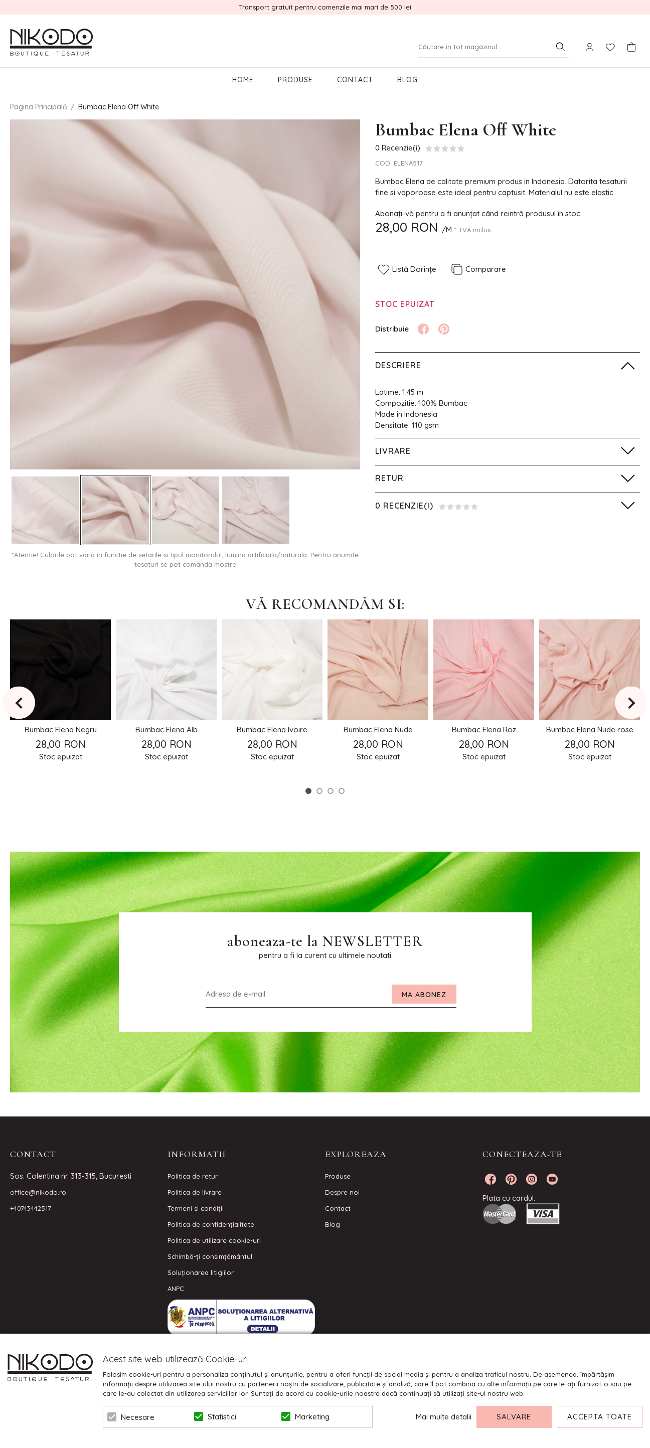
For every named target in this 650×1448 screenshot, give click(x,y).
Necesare (137, 1417)
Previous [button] (19, 703)
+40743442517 (30, 1208)
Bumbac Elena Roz (484, 729)
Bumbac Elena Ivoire (272, 729)
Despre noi (342, 1192)
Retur (389, 478)
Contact (355, 79)
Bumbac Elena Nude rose (589, 729)
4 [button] (342, 791)
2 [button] (319, 791)
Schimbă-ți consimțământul (210, 1256)
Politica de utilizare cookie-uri (214, 1240)
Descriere (398, 365)
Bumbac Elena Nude (378, 729)
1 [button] (308, 791)
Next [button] (631, 703)
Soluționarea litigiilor (201, 1272)
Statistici (222, 1416)
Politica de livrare (195, 1192)
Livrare (393, 451)
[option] (185, 294)
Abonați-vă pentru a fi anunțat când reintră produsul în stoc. (478, 213)
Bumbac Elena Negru (61, 729)
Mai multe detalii (443, 1416)
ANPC (176, 1288)
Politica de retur (193, 1176)
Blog (407, 79)
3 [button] (331, 791)
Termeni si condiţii (196, 1208)
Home (243, 79)
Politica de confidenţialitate (211, 1224)
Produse (295, 79)
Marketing (312, 1416)
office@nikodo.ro (38, 1192)
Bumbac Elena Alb (166, 729)
